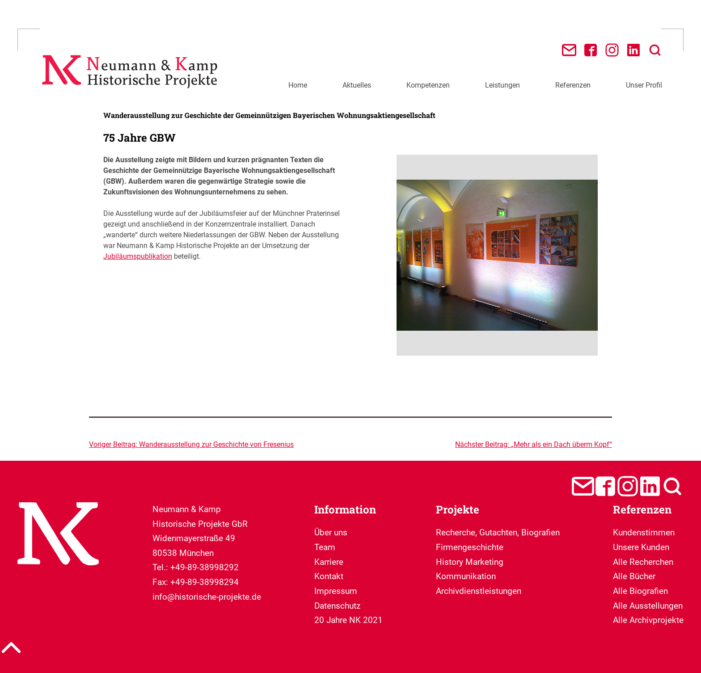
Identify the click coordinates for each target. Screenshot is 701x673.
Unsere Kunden (641, 547)
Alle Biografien (640, 591)
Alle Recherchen (643, 562)
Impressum (335, 591)
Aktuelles (356, 85)
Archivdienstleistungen (478, 591)
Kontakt (328, 576)
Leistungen (502, 85)
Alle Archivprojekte (648, 620)
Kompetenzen (428, 85)
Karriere (328, 562)
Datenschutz (337, 606)
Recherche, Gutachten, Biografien (498, 532)
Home (297, 85)
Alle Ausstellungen (648, 606)
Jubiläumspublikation (137, 256)
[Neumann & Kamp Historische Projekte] (132, 93)
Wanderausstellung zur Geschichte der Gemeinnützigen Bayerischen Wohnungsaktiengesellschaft (269, 115)
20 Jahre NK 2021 (348, 620)
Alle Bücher (634, 576)
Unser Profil (644, 85)
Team (324, 547)
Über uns (330, 532)
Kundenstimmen (644, 532)
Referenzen (573, 85)
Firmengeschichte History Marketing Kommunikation (469, 561)
